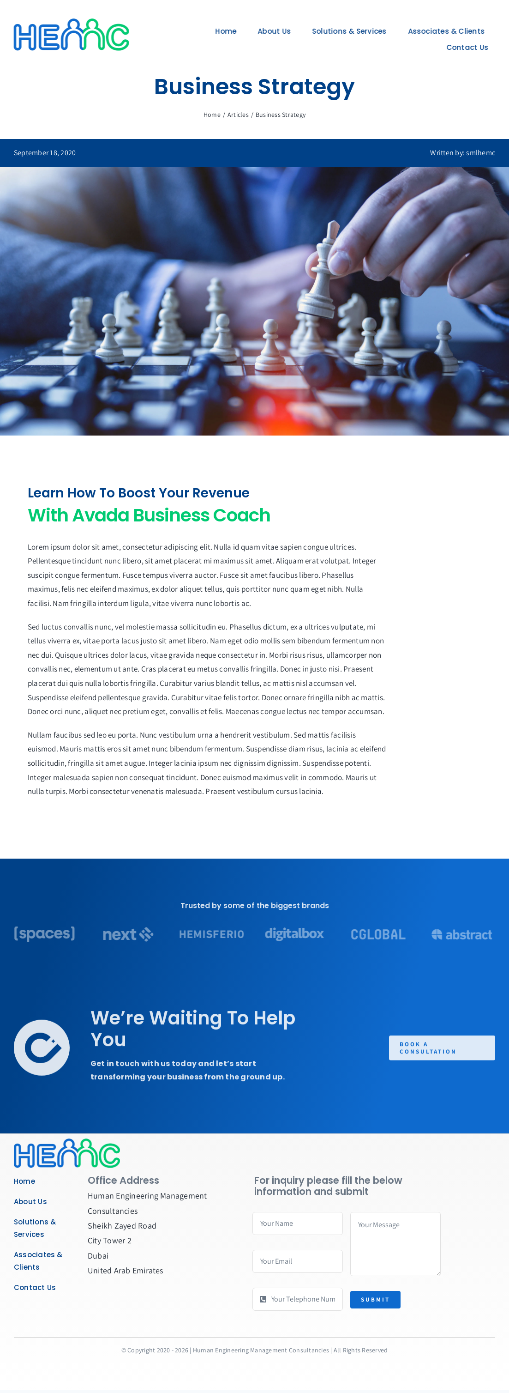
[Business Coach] (67, 1142)
